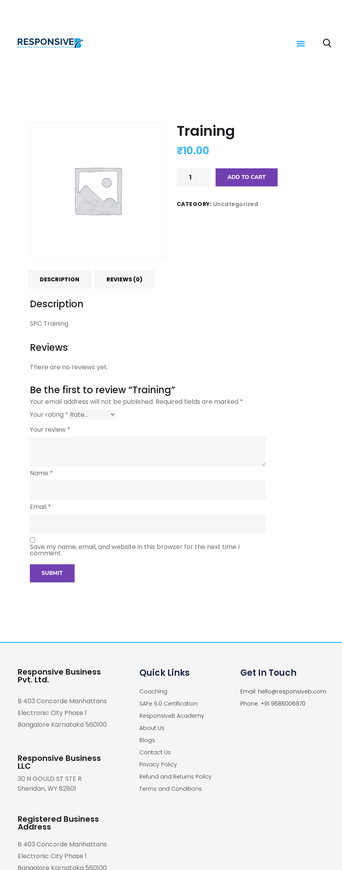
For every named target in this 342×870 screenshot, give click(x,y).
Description (59, 279)
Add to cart (246, 177)
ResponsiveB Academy (171, 716)
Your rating (49, 414)
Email (40, 507)
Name (41, 473)
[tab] (59, 279)
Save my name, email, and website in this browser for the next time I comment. (135, 550)
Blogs (147, 740)
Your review (50, 430)
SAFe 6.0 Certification (168, 704)
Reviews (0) (124, 279)
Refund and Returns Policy (175, 777)
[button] (300, 43)
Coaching (153, 691)
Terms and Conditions (170, 789)
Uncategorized (235, 204)
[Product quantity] (193, 177)
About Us (152, 728)
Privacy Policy (158, 764)
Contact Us (155, 752)
